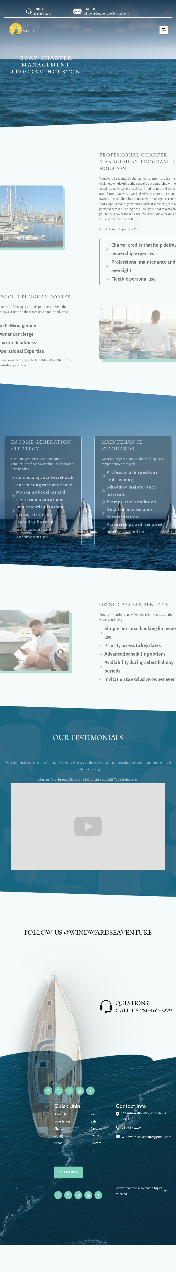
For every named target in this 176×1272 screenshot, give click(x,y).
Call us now (68, 1172)
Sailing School (59, 1139)
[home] (22, 30)
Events (95, 1136)
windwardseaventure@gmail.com (106, 13)
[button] (164, 30)
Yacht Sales (94, 1118)
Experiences (62, 1121)
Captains (96, 1128)
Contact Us (96, 1146)
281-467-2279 (43, 13)
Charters (60, 1128)
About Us (60, 1114)
